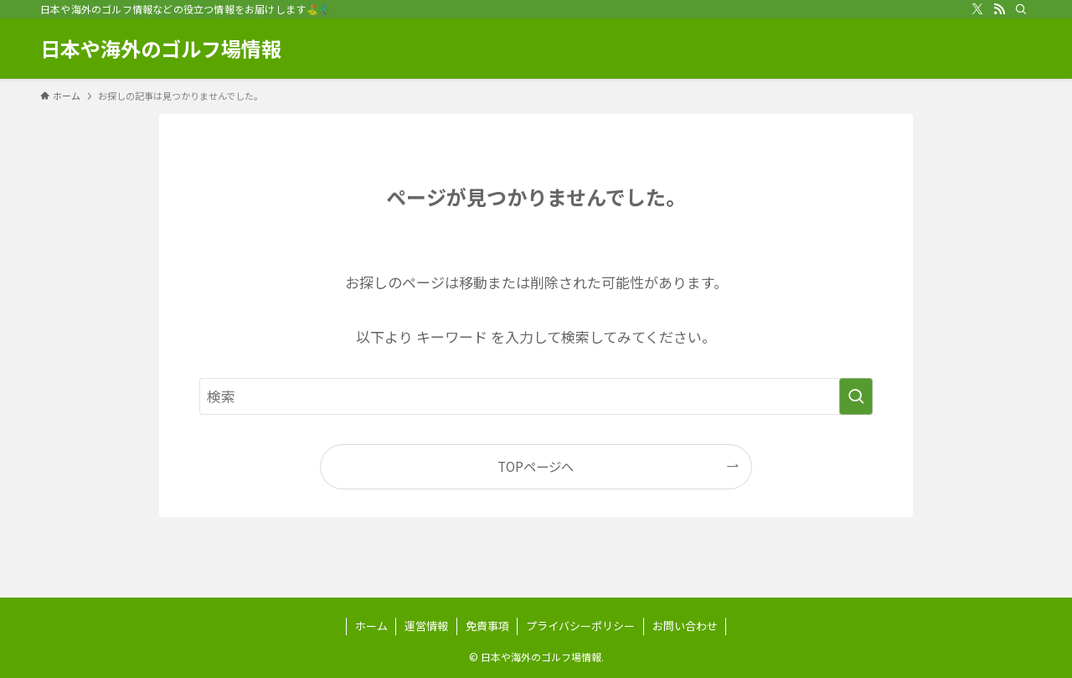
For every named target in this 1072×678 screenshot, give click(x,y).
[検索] (1021, 9)
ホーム (371, 626)
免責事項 (487, 626)
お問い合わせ (685, 626)
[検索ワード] (536, 396)
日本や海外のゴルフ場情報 (160, 49)
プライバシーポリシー (580, 626)
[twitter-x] (977, 9)
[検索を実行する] (856, 396)
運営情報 (426, 626)
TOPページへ (535, 466)
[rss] (999, 9)
